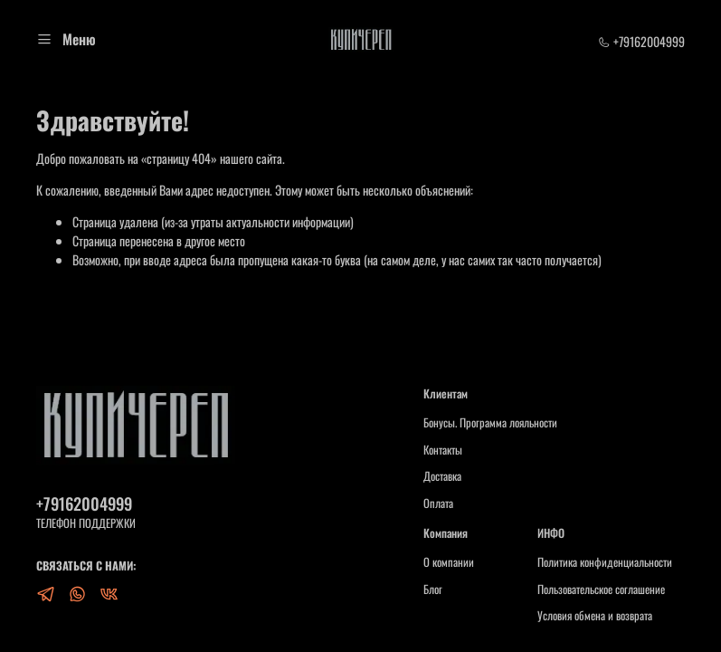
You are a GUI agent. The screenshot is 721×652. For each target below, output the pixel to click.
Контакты (442, 450)
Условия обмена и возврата (594, 616)
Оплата (438, 503)
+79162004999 (641, 41)
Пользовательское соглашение (601, 589)
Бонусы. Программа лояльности (490, 423)
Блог (432, 589)
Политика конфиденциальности (604, 562)
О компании (448, 562)
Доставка (442, 476)
